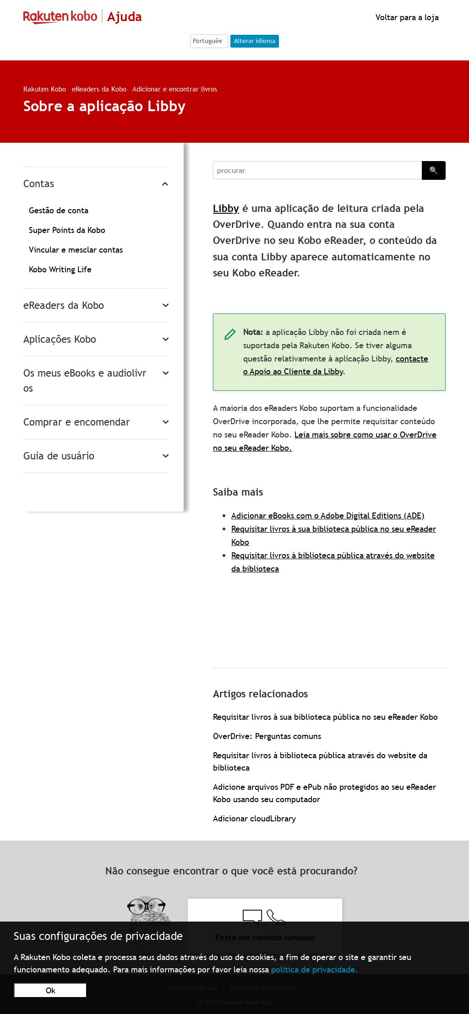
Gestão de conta (58, 210)
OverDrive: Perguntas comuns (267, 736)
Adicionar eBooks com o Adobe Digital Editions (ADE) (328, 515)
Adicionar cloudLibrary (254, 818)
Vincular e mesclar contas (76, 249)
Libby (226, 208)
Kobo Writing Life (60, 269)
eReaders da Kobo (99, 88)
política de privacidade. (314, 969)
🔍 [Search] (433, 170)
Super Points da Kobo (67, 230)
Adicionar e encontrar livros (174, 88)
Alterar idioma (254, 41)
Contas (38, 184)
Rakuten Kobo (44, 88)
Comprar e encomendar (76, 422)
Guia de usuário (58, 456)
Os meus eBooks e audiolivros (85, 380)
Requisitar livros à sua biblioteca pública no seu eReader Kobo (325, 717)
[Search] (317, 170)
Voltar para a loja (406, 17)
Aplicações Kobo (59, 339)
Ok (50, 990)
